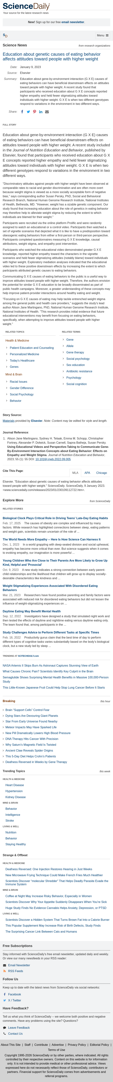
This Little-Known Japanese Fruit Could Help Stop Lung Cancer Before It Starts (54, 687)
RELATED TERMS (71, 332)
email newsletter (73, 22)
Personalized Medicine (24, 354)
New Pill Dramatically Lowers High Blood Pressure (37, 733)
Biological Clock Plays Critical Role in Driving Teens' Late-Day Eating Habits (55, 518)
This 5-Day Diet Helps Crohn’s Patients (30, 756)
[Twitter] (28, 112)
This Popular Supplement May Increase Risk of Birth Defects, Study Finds (53, 925)
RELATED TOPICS (14, 332)
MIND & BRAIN (10, 803)
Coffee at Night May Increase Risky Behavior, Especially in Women (48, 896)
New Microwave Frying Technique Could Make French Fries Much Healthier (54, 875)
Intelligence (12, 814)
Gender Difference (21, 388)
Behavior (15, 400)
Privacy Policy (77, 1044)
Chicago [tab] (101, 472)
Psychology (73, 377)
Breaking (9, 701)
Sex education (75, 364)
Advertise (58, 1044)
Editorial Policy (99, 1044)
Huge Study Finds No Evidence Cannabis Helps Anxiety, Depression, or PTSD (55, 907)
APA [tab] (87, 472)
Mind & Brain (13, 374)
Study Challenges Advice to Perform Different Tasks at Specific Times (51, 632)
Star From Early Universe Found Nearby (31, 721)
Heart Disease (14, 785)
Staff (28, 1044)
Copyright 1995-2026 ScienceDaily (27, 1055)
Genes (14, 366)
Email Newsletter (19, 965)
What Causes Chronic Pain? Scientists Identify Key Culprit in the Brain (48, 671)
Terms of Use (56, 1049)
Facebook (14, 994)
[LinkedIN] (41, 112)
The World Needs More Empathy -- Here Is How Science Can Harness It (52, 539)
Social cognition (76, 384)
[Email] (47, 112)
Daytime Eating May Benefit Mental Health (32, 611)
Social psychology (78, 358)
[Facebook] (22, 112)
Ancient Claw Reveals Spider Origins (29, 750)
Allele (70, 346)
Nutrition (10, 832)
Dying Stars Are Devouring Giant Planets (31, 715)
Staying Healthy (15, 844)
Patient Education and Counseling (32, 347)
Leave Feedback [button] (19, 1027)
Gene (70, 339)
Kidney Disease (15, 797)
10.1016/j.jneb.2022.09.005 (53, 459)
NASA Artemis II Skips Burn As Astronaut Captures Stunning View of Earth (50, 665)
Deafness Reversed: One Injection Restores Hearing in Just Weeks (48, 869)
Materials (9, 420)
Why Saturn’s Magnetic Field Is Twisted (30, 744)
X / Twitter (14, 1000)
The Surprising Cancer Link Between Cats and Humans (41, 931)
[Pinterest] (34, 112)
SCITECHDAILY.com (28, 656)
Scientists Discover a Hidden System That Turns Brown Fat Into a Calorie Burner (57, 919)
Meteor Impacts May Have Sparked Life (31, 727)
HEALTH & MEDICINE (14, 779)
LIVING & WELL (11, 826)
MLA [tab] (75, 472)
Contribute (41, 1044)
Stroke (9, 820)
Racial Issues (18, 381)
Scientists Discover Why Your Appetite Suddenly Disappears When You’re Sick (56, 901)
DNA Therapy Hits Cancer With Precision (31, 738)
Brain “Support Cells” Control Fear (27, 710)
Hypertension (14, 791)
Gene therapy (75, 352)
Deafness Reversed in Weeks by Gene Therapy (36, 762)
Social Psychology (21, 394)
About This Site (10, 1044)
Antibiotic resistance (79, 371)
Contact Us (15, 1033)
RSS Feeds (15, 971)
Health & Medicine (17, 340)
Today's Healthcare (22, 360)
